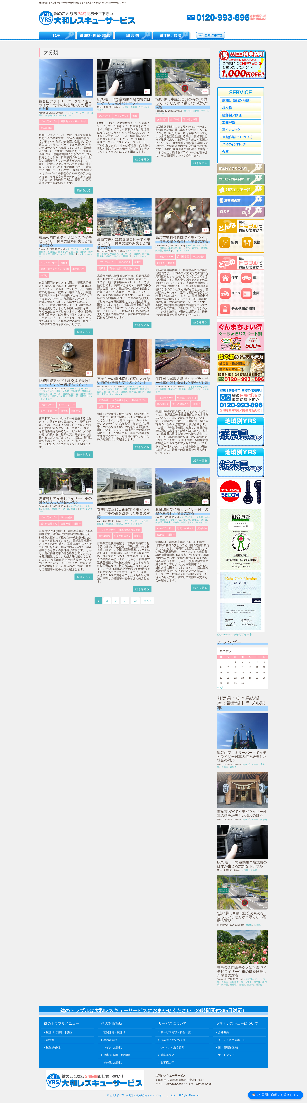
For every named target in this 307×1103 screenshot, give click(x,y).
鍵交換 (74, 251)
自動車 (134, 107)
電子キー (114, 406)
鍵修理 (46, 254)
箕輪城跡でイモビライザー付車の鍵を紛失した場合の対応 (181, 511)
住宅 (58, 391)
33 (135, 600)
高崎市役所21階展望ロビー (123, 268)
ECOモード (105, 115)
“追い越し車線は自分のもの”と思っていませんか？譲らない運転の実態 (181, 103)
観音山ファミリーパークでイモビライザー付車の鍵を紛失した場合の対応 (65, 105)
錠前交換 (43, 393)
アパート (72, 388)
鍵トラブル (63, 251)
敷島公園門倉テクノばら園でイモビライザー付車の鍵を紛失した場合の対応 (65, 241)
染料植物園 (183, 256)
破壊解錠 (86, 391)
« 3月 (220, 687)
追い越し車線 (190, 119)
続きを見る (84, 190)
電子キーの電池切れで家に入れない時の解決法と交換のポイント (123, 380)
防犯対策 (73, 396)
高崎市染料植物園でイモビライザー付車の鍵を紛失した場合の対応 (181, 239)
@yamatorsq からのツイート (234, 634)
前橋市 (64, 262)
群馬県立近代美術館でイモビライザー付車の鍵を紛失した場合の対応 (123, 513)
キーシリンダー (66, 404)
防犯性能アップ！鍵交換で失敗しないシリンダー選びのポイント (65, 382)
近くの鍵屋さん (120, 400)
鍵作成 (83, 251)
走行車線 (175, 119)
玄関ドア (75, 391)
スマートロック (49, 411)
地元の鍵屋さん (185, 528)
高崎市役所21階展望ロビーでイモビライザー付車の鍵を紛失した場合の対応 (123, 243)
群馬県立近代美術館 (129, 529)
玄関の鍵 (103, 400)
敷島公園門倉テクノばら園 (55, 269)
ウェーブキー (48, 404)
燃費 (135, 115)
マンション (48, 391)
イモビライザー (72, 113)
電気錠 (83, 396)
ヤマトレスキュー (62, 115)
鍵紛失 (48, 115)
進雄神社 (65, 523)
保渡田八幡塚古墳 (186, 397)
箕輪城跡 (202, 528)
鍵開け (72, 254)
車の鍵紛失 (46, 127)
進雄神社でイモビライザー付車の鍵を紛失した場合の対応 (65, 500)
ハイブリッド (122, 115)
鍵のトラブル (139, 400)
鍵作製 (100, 256)
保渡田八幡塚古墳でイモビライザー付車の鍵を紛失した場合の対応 (181, 380)
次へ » (147, 600)
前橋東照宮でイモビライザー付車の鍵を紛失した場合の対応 (241, 813)
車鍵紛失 (52, 251)
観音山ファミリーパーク (74, 121)
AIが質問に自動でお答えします (275, 1095)
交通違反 (161, 119)
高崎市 (102, 268)
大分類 (85, 113)
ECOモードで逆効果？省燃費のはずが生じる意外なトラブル (123, 101)
